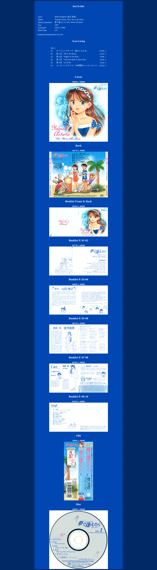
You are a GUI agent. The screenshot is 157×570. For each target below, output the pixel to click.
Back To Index (78, 6)
